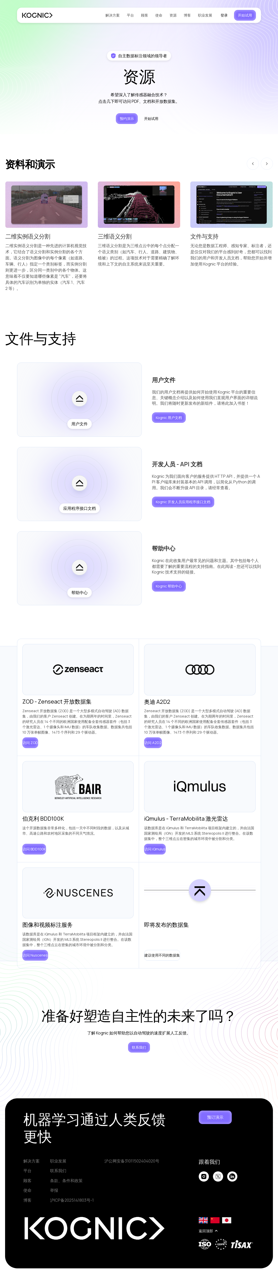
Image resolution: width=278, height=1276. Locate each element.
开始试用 (245, 15)
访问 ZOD (30, 742)
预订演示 (215, 1117)
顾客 (144, 15)
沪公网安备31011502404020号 (131, 1161)
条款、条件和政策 (66, 1180)
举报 (54, 1190)
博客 (187, 15)
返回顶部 (208, 1230)
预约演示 (127, 118)
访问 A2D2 (153, 742)
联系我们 (139, 1047)
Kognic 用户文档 (169, 417)
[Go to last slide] (253, 164)
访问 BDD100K (34, 849)
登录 (224, 15)
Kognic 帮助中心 (169, 586)
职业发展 (205, 15)
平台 (130, 15)
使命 (158, 15)
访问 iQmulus (154, 849)
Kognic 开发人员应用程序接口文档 (183, 501)
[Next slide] (267, 164)
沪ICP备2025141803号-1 (72, 1200)
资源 (173, 15)
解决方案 (112, 15)
